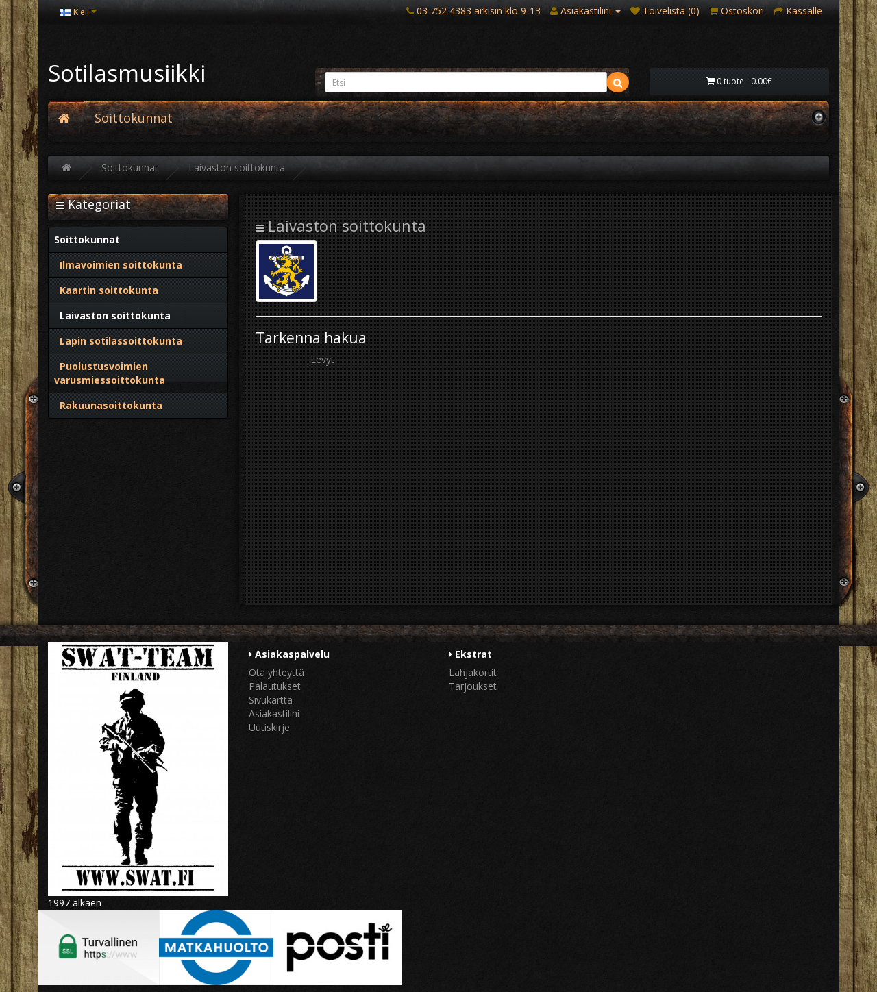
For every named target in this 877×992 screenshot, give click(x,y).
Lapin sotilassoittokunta (118, 340)
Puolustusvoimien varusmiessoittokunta (109, 373)
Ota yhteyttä (276, 672)
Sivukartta (271, 699)
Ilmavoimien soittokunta (118, 264)
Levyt (322, 359)
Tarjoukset (473, 686)
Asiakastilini (274, 713)
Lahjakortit (473, 672)
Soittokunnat (134, 118)
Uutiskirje (269, 727)
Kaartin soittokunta (106, 290)
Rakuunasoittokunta (108, 405)
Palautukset (275, 686)
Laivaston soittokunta (236, 167)
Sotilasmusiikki (127, 73)
